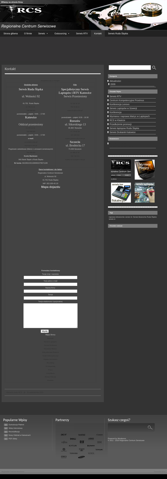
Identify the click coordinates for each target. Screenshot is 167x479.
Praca (50, 374)
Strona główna (10, 33)
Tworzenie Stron (159, 476)
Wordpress (122, 443)
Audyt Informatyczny (50, 360)
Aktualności (115, 81)
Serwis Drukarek (50, 350)
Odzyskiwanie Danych (50, 357)
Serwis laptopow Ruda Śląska (124, 128)
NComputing (50, 371)
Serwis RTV (82, 33)
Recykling (50, 367)
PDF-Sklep (13, 443)
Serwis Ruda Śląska (118, 33)
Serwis (43, 33)
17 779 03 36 (75, 131)
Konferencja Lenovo (119, 104)
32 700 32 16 (30, 107)
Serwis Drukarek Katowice (123, 132)
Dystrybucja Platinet (16, 429)
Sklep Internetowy (15, 433)
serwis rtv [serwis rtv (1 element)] (128, 217)
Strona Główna (50, 381)
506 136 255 (75, 156)
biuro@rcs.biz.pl (31, 145)
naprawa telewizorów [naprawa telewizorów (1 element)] (117, 217)
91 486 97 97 (75, 152)
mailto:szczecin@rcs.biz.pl (75, 159)
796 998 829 (31, 110)
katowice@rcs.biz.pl (74, 110)
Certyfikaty (50, 378)
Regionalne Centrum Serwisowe (13, 476)
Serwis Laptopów (50, 346)
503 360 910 (75, 135)
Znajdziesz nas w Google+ (50, 81)
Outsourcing (62, 33)
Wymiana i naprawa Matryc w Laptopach (130, 116)
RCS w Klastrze (117, 120)
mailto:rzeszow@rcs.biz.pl (75, 138)
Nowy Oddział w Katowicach (20, 440)
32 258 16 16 (30, 128)
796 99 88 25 (75, 107)
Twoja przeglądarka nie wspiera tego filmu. (83, 48)
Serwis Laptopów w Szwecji (123, 108)
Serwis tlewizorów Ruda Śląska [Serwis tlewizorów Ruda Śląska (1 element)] (145, 217)
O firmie (28, 33)
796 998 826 (31, 131)
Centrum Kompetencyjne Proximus (127, 100)
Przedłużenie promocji (121, 124)
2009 (112, 84)
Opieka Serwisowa (50, 364)
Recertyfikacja (14, 436)
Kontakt (98, 33)
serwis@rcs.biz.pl (30, 142)
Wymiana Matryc (50, 353)
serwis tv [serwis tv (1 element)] (112, 219)
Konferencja (116, 112)
